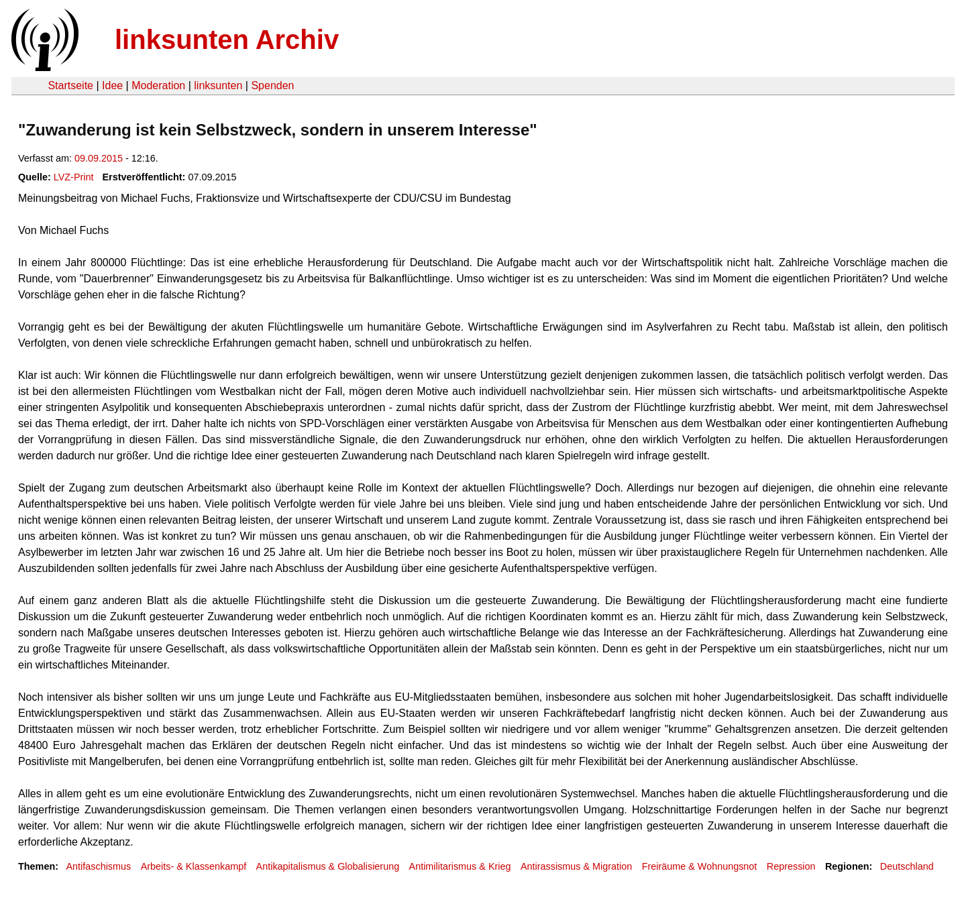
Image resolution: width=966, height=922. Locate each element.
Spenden (272, 85)
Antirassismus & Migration (576, 866)
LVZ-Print (74, 177)
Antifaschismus (98, 866)
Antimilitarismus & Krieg (460, 866)
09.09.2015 (98, 158)
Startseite (70, 85)
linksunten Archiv (227, 39)
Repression (791, 866)
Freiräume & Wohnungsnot (699, 866)
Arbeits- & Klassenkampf (194, 866)
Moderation (158, 85)
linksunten (218, 85)
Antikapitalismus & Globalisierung (328, 866)
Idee (112, 85)
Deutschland (907, 866)
